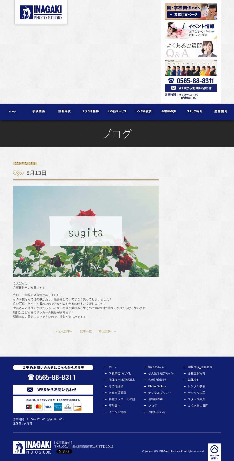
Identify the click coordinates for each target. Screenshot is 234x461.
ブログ (152, 405)
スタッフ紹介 (195, 112)
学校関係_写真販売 (200, 367)
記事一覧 (86, 331)
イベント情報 (117, 412)
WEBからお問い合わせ (53, 390)
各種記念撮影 (157, 379)
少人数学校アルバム (161, 373)
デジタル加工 (196, 392)
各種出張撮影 (117, 392)
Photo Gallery (157, 386)
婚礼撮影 (193, 379)
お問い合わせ (157, 412)
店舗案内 (221, 112)
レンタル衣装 (143, 112)
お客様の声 (169, 112)
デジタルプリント (160, 392)
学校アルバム (157, 367)
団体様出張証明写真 (122, 379)
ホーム (13, 112)
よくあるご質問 (198, 405)
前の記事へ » (107, 331)
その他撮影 (116, 386)
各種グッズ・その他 (122, 399)
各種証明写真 (196, 373)
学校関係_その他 (120, 373)
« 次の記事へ (64, 331)
